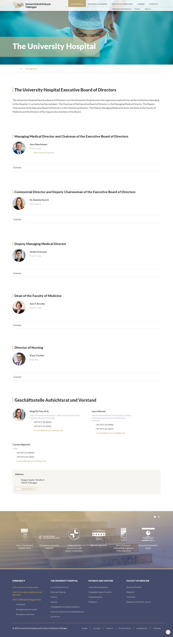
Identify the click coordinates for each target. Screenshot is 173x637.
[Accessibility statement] (142, 628)
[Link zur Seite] (55, 616)
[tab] (87, 167)
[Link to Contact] (97, 628)
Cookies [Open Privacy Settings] (157, 628)
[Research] (130, 592)
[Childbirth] (20, 604)
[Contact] (154, 3)
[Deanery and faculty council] (138, 601)
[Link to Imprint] (110, 628)
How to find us (28, 488)
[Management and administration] (65, 606)
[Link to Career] (84, 628)
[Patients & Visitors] (97, 3)
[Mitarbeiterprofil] (44, 152)
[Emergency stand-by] (25, 614)
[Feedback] (93, 601)
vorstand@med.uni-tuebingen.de (48, 430)
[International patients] (98, 587)
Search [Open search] (147, 9)
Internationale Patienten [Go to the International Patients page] (122, 9)
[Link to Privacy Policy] (125, 628)
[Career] (141, 3)
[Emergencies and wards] (26, 609)
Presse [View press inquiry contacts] (137, 9)
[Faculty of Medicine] (122, 3)
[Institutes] (130, 596)
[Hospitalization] (95, 596)
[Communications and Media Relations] (67, 611)
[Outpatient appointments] (100, 592)
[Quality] (54, 601)
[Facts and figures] (58, 592)
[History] (54, 596)
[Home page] (65, 3)
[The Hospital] (77, 3)
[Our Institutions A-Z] (60, 587)
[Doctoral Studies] (133, 587)
